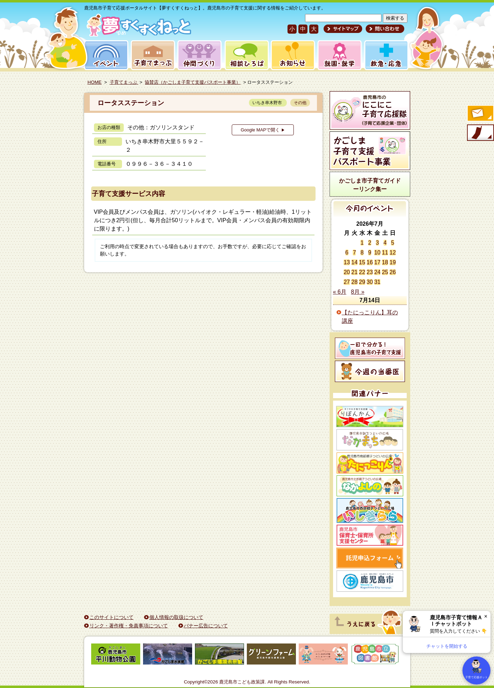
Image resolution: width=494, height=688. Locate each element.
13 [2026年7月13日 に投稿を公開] (347, 262)
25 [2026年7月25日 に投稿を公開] (385, 272)
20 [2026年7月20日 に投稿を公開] (347, 272)
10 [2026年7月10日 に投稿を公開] (377, 253)
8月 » (357, 292)
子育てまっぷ (151, 55)
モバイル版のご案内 (480, 133)
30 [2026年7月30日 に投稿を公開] (370, 282)
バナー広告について (206, 625)
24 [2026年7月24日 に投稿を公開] (377, 272)
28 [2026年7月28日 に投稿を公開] (354, 282)
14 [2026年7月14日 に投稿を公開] (354, 262)
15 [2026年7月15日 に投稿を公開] (362, 262)
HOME (95, 82)
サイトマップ (343, 29)
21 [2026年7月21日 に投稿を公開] (354, 272)
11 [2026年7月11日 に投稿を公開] (385, 253)
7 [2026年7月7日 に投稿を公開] (354, 253)
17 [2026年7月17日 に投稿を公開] (377, 262)
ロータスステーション (130, 103)
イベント (105, 55)
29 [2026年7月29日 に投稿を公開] (362, 282)
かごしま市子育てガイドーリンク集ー (370, 185)
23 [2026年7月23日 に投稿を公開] (370, 272)
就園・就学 (337, 55)
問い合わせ (384, 29)
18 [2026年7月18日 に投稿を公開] (385, 262)
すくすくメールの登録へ (480, 114)
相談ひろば (246, 55)
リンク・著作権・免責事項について (128, 625)
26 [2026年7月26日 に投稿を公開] (393, 272)
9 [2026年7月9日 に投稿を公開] (369, 253)
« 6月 (339, 292)
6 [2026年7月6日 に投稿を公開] (346, 253)
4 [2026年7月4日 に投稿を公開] (385, 243)
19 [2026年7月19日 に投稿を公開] (393, 262)
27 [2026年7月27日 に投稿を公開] (347, 282)
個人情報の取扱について (176, 617)
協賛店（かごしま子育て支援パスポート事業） (193, 82)
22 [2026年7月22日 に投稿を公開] (362, 272)
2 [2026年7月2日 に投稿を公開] (369, 243)
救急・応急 (385, 55)
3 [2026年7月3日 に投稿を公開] (377, 243)
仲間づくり (199, 55)
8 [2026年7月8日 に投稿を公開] (362, 253)
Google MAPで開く (263, 129)
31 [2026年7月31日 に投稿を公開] (377, 282)
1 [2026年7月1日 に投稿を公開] (362, 243)
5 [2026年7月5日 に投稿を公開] (392, 243)
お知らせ (291, 55)
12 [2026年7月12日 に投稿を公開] (393, 253)
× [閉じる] (485, 616)
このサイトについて (111, 617)
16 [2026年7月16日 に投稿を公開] (370, 262)
